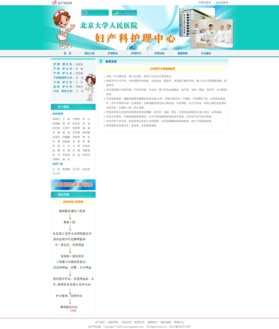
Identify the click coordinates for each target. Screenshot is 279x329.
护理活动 (159, 53)
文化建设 (206, 53)
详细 (73, 310)
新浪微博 (223, 2)
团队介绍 (90, 53)
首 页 (67, 53)
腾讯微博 (206, 2)
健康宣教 (183, 53)
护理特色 (113, 53)
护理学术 (136, 53)
